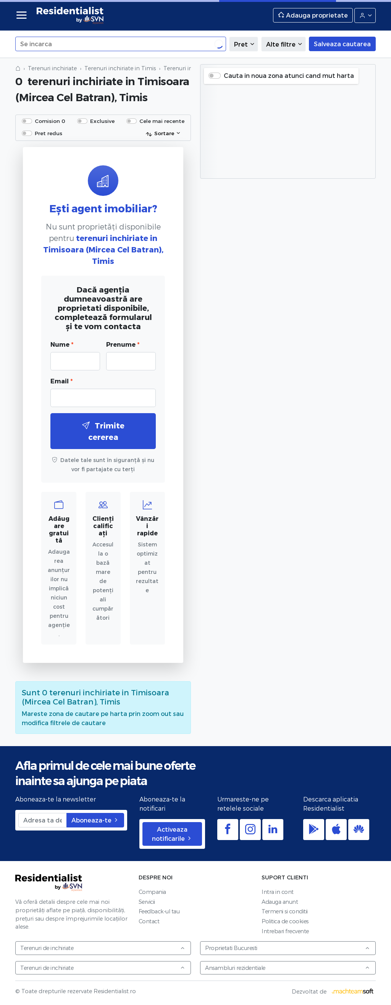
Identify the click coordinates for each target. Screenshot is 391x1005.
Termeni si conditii (285, 911)
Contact (149, 921)
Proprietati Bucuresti (287, 948)
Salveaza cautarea (342, 43)
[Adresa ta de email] (42, 820)
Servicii (147, 901)
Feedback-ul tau (159, 911)
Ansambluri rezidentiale (287, 968)
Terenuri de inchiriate (102, 948)
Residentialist (48, 882)
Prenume (122, 344)
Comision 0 (50, 121)
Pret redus (48, 133)
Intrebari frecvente (285, 931)
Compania (152, 892)
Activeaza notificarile (172, 834)
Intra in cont (278, 892)
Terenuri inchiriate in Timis (120, 68)
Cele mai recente (161, 121)
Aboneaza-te (95, 820)
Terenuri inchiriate (52, 68)
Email (61, 381)
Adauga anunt (280, 901)
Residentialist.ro (70, 15)
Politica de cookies (285, 921)
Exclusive (102, 121)
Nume (61, 344)
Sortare (160, 133)
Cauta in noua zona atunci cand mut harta (289, 75)
